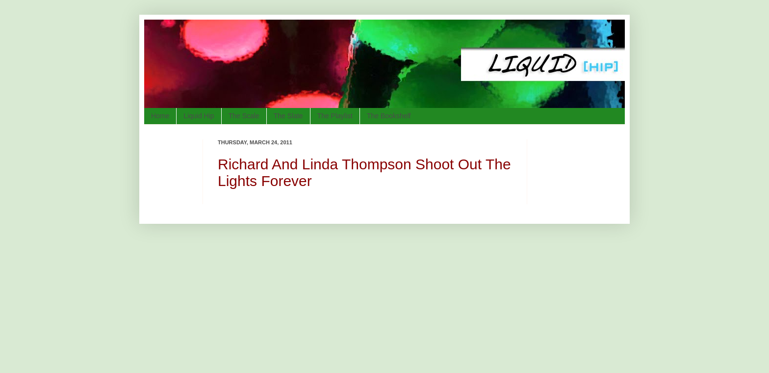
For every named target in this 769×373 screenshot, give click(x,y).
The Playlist (335, 116)
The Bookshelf (389, 116)
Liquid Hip (198, 116)
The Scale (244, 116)
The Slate (288, 116)
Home (160, 116)
